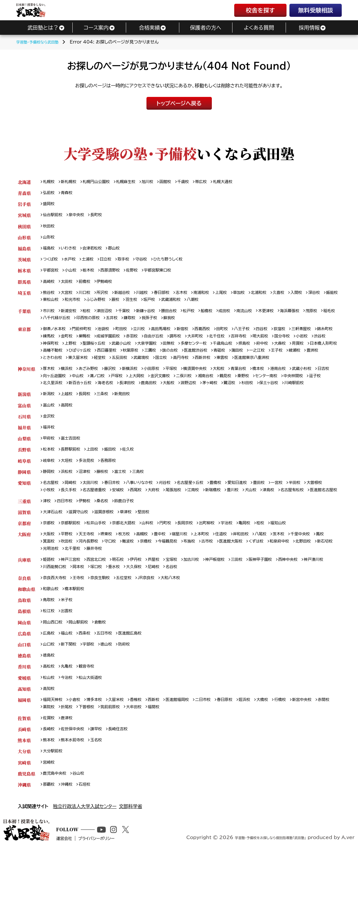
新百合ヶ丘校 (132, 402)
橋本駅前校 (78, 633)
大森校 (49, 359)
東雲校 (49, 375)
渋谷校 (69, 352)
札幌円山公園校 (101, 182)
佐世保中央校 (75, 780)
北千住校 (257, 344)
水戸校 (72, 263)
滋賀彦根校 (110, 552)
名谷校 (212, 610)
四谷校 (282, 336)
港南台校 (300, 386)
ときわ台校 (155, 367)
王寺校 (82, 621)
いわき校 (71, 252)
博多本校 (99, 749)
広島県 (24, 680)
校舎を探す (260, 10)
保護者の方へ (205, 27)
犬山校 (293, 521)
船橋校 (221, 317)
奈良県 (24, 622)
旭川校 (158, 182)
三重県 (24, 541)
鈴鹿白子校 (132, 540)
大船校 (229, 402)
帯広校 (216, 182)
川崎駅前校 (82, 409)
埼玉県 (24, 298)
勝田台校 (181, 317)
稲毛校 (69, 325)
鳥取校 (49, 645)
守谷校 (150, 263)
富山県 (24, 432)
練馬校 (73, 344)
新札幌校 (71, 182)
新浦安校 (71, 317)
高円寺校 (296, 367)
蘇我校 (220, 325)
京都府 (24, 564)
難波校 (151, 583)
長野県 (24, 479)
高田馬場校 (172, 336)
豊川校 (274, 521)
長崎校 (49, 780)
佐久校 (136, 479)
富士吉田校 (73, 467)
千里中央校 (324, 575)
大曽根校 (52, 521)
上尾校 (237, 298)
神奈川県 (26, 386)
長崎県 (24, 780)
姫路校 (49, 602)
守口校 (131, 583)
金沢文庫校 (191, 394)
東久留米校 (183, 367)
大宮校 (69, 298)
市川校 (49, 317)
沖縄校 (69, 838)
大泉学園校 (196, 352)
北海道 (24, 182)
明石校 (125, 602)
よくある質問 (259, 27)
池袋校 (110, 336)
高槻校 (151, 575)
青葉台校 (257, 386)
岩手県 (24, 205)
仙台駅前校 (54, 217)
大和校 (235, 386)
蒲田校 (49, 367)
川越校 (151, 298)
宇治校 (244, 564)
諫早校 (101, 780)
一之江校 (71, 367)
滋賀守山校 (82, 552)
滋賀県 (24, 552)
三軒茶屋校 (326, 336)
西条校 (88, 679)
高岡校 (69, 432)
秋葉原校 (215, 359)
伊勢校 (88, 540)
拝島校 (303, 352)
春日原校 (242, 749)
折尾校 (88, 757)
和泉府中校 (317, 583)
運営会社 (80, 899)
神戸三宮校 (73, 602)
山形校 (49, 240)
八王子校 (261, 336)
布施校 (218, 583)
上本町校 (216, 575)
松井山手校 (102, 564)
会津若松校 (97, 252)
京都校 (49, 564)
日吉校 (49, 394)
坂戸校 (198, 305)
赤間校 (49, 757)
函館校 (177, 182)
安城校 (149, 521)
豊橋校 (232, 514)
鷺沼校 (295, 402)
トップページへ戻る (179, 103)
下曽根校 (110, 757)
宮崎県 (24, 815)
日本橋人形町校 (97, 359)
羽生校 (178, 305)
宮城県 (24, 217)
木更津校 (287, 317)
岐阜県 (24, 490)
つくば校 (51, 263)
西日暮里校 (189, 359)
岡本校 (110, 610)
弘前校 (49, 193)
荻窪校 (302, 336)
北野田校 (52, 591)
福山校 (69, 679)
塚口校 (130, 610)
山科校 (158, 564)
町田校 (129, 336)
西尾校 (168, 521)
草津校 (134, 552)
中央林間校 (54, 402)
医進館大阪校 (263, 583)
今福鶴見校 (194, 583)
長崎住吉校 (125, 780)
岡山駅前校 (82, 668)
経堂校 (207, 367)
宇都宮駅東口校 (168, 275)
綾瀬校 (112, 367)
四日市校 (67, 540)
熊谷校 (49, 298)
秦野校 (282, 394)
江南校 (231, 521)
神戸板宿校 (231, 602)
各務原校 (114, 490)
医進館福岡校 (190, 749)
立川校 (148, 336)
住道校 (237, 575)
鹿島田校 (207, 402)
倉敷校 (106, 668)
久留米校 (123, 749)
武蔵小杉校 (326, 386)
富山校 (49, 432)
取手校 (130, 263)
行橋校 (302, 749)
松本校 (49, 479)
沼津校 (88, 502)
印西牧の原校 (132, 325)
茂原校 (49, 325)
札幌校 (49, 182)
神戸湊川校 (54, 610)
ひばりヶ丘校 (159, 359)
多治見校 (90, 490)
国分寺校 (328, 344)
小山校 (73, 275)
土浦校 (92, 263)
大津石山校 (54, 552)
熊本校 (49, 791)
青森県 (24, 194)
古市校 (237, 583)
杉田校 (314, 402)
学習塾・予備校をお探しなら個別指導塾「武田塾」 (256, 898)
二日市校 (218, 749)
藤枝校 (107, 502)
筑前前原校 (136, 757)
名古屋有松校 (56, 529)
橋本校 (278, 386)
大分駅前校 (54, 803)
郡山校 (121, 252)
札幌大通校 (240, 182)
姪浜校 (264, 749)
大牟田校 (162, 757)
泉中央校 (80, 217)
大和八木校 (183, 621)
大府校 (188, 521)
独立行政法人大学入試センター (85, 860)
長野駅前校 (73, 479)
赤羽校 (164, 344)
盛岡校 (49, 205)
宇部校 (92, 691)
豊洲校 (131, 367)
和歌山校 (52, 633)
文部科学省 (130, 860)
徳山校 (112, 691)
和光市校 (114, 305)
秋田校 (49, 228)
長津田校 (183, 402)
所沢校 (107, 298)
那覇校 (49, 838)
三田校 (255, 602)
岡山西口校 (54, 668)
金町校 (92, 344)
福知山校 (300, 564)
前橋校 (88, 286)
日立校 (111, 263)
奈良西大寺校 (56, 621)
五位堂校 (132, 621)
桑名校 (107, 540)
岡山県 (24, 668)
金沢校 (49, 444)
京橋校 (170, 583)
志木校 (194, 298)
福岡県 (24, 749)
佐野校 (140, 275)
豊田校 (280, 514)
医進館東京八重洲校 (82, 375)
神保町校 (90, 352)
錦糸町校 (52, 344)
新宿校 (196, 336)
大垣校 (69, 490)
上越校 (69, 421)
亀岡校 (264, 564)
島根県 (24, 656)
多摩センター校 (247, 352)
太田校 (69, 286)
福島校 (49, 252)
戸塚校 (143, 394)
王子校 (92, 367)
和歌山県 (26, 633)
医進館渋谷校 (286, 359)
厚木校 (49, 386)
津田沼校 (110, 317)
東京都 (24, 336)
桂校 (281, 564)
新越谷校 (129, 298)
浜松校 (69, 502)
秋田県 (24, 228)
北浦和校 (278, 298)
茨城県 (24, 263)
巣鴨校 (112, 344)
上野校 (112, 352)
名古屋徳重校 (123, 521)
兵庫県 (24, 602)
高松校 (49, 714)
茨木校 (300, 575)
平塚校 (183, 386)
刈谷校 (177, 514)
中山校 (101, 394)
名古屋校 (52, 514)
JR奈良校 (156, 621)
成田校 (241, 317)
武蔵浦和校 (222, 305)
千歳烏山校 (279, 352)
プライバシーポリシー (117, 899)
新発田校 (129, 421)
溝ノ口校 (122, 394)
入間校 (319, 298)
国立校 (274, 367)
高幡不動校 (130, 359)
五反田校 (228, 367)
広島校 (49, 679)
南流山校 (263, 317)
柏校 (90, 317)
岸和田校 (259, 575)
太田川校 (95, 514)
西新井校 (319, 367)
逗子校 (78, 402)
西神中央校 (311, 602)
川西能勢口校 (84, 610)
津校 (47, 540)
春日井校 (119, 514)
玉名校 (101, 791)
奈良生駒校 (106, 621)
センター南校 (307, 394)
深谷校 (49, 305)
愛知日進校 (256, 514)
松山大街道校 (95, 726)
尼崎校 (192, 610)
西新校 (164, 749)
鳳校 (47, 583)
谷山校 (82, 826)
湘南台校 (241, 394)
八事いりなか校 (149, 514)
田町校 (239, 336)
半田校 (319, 514)
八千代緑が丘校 (97, 325)
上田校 (97, 479)
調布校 (212, 344)
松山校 (49, 726)
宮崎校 (49, 815)
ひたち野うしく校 (179, 263)
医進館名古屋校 (91, 529)
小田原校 (162, 386)
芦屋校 (164, 602)
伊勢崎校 (110, 286)
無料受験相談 (315, 10)
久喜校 (300, 298)
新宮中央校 (326, 749)
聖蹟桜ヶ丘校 (138, 352)
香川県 (24, 714)
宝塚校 (183, 602)
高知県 (24, 738)
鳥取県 (24, 645)
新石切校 (76, 591)
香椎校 (144, 749)
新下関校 (71, 691)
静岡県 (24, 502)
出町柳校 (223, 564)
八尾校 (280, 575)
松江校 (49, 656)
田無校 (220, 352)
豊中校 (170, 575)
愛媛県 (24, 726)
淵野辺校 (250, 402)
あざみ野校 (92, 386)
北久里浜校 (102, 402)
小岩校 (49, 352)
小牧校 (73, 521)
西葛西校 (218, 336)
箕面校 (64, 583)
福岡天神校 (54, 749)
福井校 (49, 455)
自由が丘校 (188, 344)
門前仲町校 (86, 336)
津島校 (313, 521)
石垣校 (88, 838)
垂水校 (149, 610)
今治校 (69, 726)
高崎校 (49, 286)
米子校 (69, 645)
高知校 (49, 737)
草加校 (257, 298)
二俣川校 (217, 394)
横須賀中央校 (209, 386)
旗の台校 (259, 359)
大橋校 (283, 749)
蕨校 (161, 305)
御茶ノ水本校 (56, 336)
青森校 (69, 193)
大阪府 (24, 575)
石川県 (24, 444)
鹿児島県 (26, 826)
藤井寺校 (147, 591)
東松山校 (90, 305)
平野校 (69, 575)
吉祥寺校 (281, 344)
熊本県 (24, 792)
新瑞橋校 (253, 521)
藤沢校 (116, 386)
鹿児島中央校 (56, 826)
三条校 (107, 421)
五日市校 (110, 679)
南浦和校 (216, 298)
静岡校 (49, 502)
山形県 (24, 240)
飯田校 (116, 479)
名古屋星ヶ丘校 (204, 514)
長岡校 (88, 421)
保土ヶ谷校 (54, 409)
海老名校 (160, 402)
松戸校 (202, 317)
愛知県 (24, 514)
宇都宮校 (52, 275)
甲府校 (49, 467)
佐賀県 (24, 768)
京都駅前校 (73, 564)
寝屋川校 (192, 575)
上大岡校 (165, 394)
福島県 (24, 252)
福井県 (24, 456)
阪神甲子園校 (281, 602)
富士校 (127, 502)
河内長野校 (108, 583)
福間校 (183, 757)
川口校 (88, 298)
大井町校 (233, 344)
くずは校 (291, 583)
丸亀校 (69, 714)
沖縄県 (24, 838)
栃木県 (24, 275)
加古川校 (205, 602)
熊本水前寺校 (75, 791)
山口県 (24, 691)
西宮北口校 (102, 602)
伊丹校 (144, 602)
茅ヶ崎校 (273, 402)
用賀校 (69, 359)
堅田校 (153, 552)
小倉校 (78, 749)
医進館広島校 (138, 679)
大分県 (24, 803)
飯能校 (69, 305)
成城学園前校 (138, 344)
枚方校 (131, 575)
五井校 (158, 325)
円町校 (177, 564)
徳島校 (49, 703)
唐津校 (69, 768)
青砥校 (313, 359)
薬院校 (69, 757)
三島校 (146, 502)
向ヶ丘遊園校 (75, 394)
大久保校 (171, 610)
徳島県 (24, 703)
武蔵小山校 (168, 352)
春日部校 (172, 298)
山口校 (49, 691)
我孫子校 (199, 325)
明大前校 (305, 344)
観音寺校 (90, 714)
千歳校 (197, 182)
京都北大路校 (132, 564)
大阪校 (49, 575)
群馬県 (24, 286)
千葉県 (24, 317)
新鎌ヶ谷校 (155, 317)
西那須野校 (116, 275)
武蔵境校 (252, 367)
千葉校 (131, 317)
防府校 (131, 691)
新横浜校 (138, 386)
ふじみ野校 (140, 305)
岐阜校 (49, 490)
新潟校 (49, 421)
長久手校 (95, 521)
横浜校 (69, 386)
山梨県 (24, 467)
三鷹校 (237, 359)
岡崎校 (73, 514)
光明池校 (99, 591)
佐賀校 (49, 768)
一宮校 (299, 514)
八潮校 (245, 305)
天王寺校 (90, 575)
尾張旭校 (210, 521)
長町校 (101, 217)
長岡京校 (199, 564)
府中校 (323, 352)
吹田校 (84, 583)
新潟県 (24, 421)
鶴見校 (262, 394)
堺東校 (112, 575)
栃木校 (92, 275)
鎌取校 (177, 325)
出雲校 (69, 656)
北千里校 (123, 591)
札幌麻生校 (134, 182)
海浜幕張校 (313, 317)
